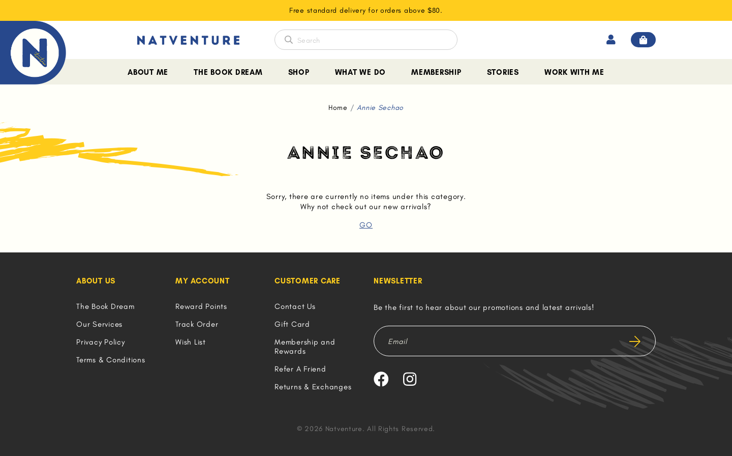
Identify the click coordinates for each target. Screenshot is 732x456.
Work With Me (574, 72)
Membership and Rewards (305, 346)
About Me (148, 72)
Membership (436, 72)
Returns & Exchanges (312, 386)
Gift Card (292, 324)
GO (366, 225)
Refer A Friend (300, 369)
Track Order (196, 324)
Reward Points (201, 306)
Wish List (190, 342)
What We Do (360, 72)
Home (338, 107)
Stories (503, 72)
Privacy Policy (100, 342)
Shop (299, 72)
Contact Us (295, 306)
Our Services (99, 324)
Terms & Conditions (110, 359)
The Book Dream (228, 72)
